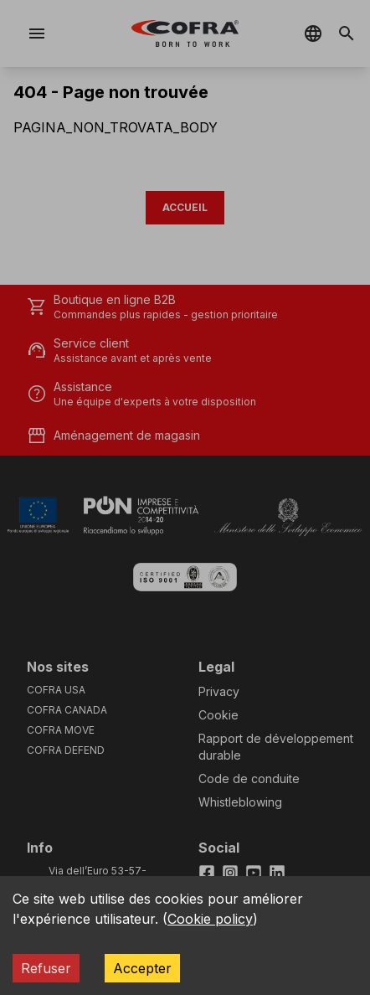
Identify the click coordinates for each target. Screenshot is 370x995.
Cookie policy (210, 918)
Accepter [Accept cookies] (142, 968)
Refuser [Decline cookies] (46, 968)
